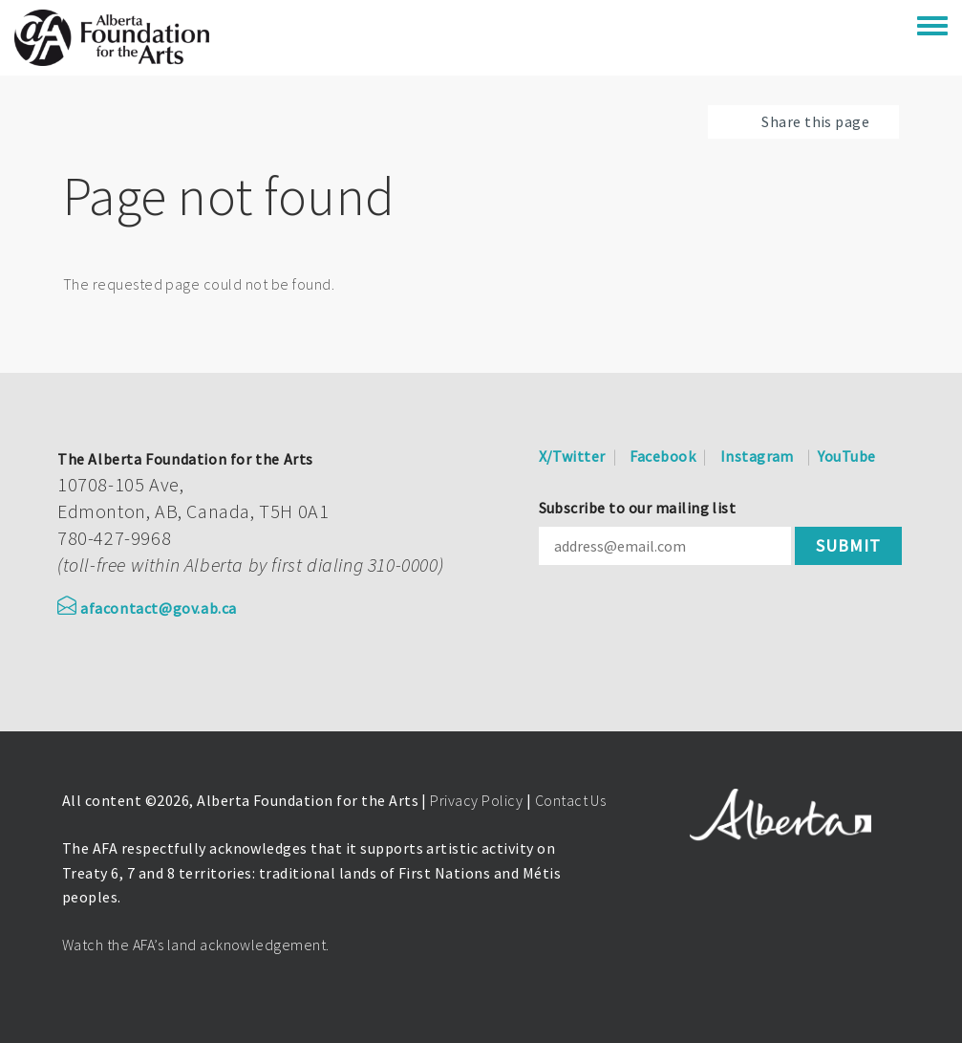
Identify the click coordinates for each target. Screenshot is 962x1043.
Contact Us (571, 800)
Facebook (662, 456)
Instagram (757, 456)
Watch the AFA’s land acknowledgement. (196, 944)
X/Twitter (572, 456)
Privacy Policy (476, 800)
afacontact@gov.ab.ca (147, 608)
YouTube (846, 456)
